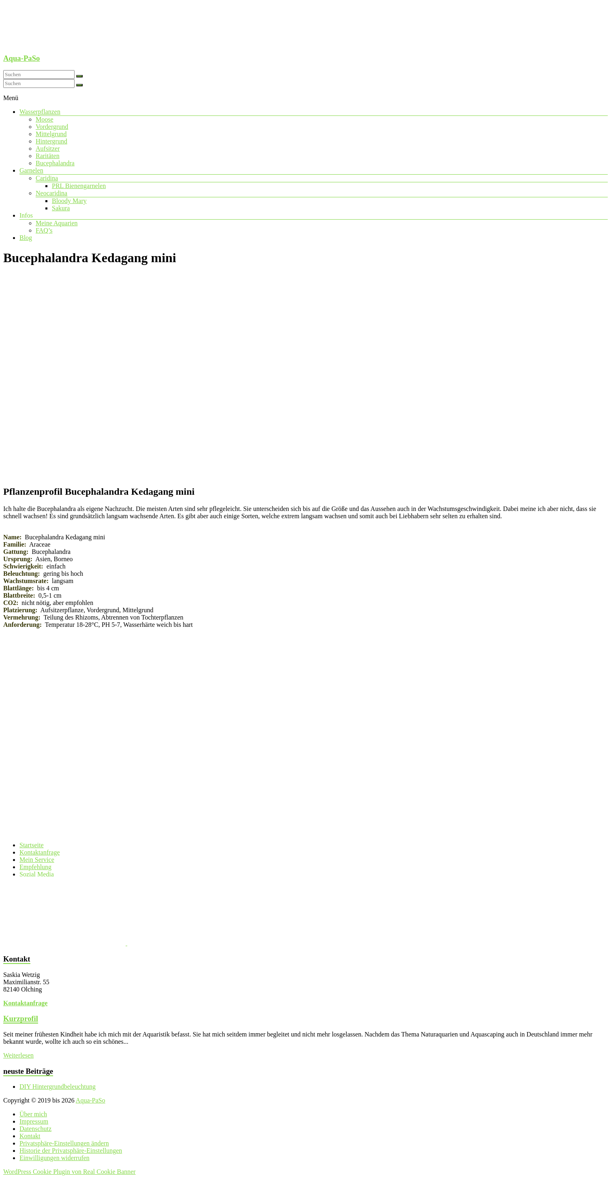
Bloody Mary (69, 200)
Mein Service (36, 859)
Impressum (33, 1121)
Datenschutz (35, 1128)
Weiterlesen (18, 1055)
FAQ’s (44, 230)
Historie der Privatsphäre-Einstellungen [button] (70, 1150)
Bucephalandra (55, 163)
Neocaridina (51, 193)
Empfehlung (35, 866)
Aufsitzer (48, 148)
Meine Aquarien (57, 223)
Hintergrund (51, 141)
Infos (26, 215)
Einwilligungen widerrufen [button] (54, 1157)
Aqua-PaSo (21, 58)
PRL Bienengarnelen (79, 185)
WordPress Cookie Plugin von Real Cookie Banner (69, 1171)
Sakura (61, 208)
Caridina (47, 178)
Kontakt (30, 1136)
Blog (25, 237)
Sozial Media (36, 874)
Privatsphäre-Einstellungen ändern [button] (64, 1143)
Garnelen (31, 170)
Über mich (33, 1114)
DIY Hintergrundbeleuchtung (57, 1086)
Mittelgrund (51, 133)
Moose (44, 119)
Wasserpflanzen (39, 111)
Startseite (31, 845)
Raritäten (48, 155)
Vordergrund (52, 126)
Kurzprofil (20, 1018)
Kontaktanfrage (39, 852)
